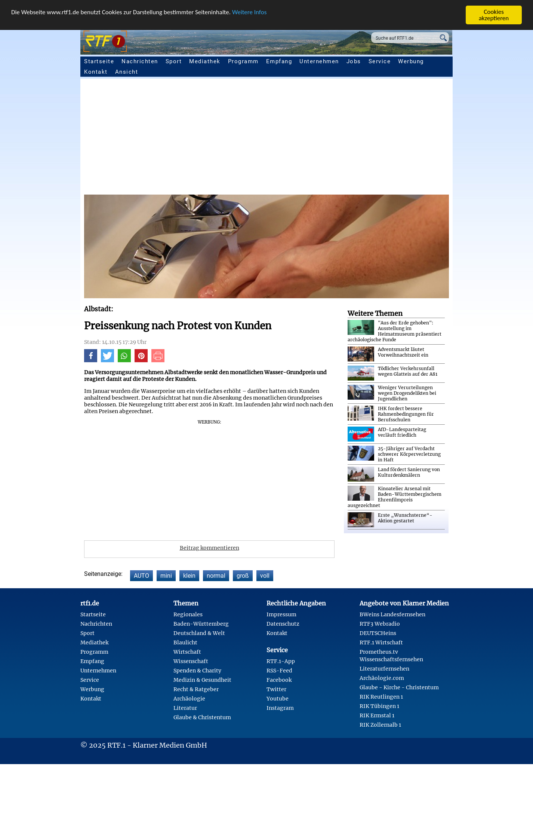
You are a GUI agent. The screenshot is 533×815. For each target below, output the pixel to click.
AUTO (141, 575)
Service (380, 61)
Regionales (188, 614)
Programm (243, 61)
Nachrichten (139, 61)
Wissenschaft (190, 661)
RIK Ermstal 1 (377, 715)
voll (264, 575)
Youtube (277, 698)
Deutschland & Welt (199, 633)
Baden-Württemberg (201, 623)
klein (189, 575)
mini (166, 575)
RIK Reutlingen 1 (381, 696)
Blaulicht (185, 642)
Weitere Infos (249, 12)
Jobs (353, 61)
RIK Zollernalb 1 (380, 724)
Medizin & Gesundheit (202, 680)
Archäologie (189, 698)
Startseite (99, 61)
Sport (174, 61)
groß (243, 575)
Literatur (185, 708)
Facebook (279, 680)
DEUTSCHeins (378, 633)
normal (216, 575)
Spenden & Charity (197, 670)
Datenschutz (282, 623)
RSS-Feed (279, 670)
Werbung (411, 61)
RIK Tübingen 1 (379, 706)
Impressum (281, 614)
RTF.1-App (280, 661)
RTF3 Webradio (380, 623)
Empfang (279, 61)
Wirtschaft (187, 651)
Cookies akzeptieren (494, 15)
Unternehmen (319, 61)
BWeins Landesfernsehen (392, 614)
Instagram (280, 708)
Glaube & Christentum (202, 717)
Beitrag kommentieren (209, 547)
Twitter (276, 689)
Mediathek (205, 61)
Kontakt (96, 71)
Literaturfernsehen (384, 668)
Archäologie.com (382, 678)
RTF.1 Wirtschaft (381, 642)
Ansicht (126, 71)
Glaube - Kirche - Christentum (399, 687)
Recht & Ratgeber (196, 689)
